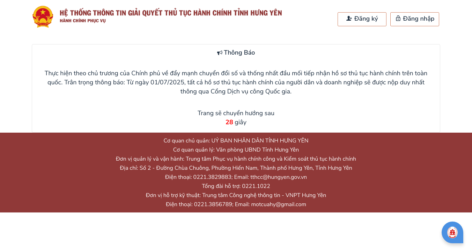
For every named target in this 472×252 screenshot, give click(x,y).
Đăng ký (362, 19)
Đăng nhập (415, 19)
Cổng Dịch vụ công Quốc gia (250, 92)
